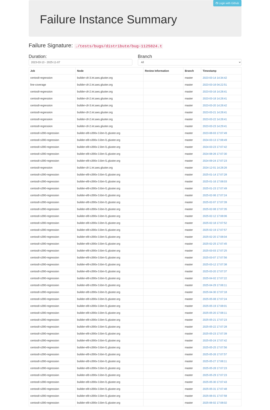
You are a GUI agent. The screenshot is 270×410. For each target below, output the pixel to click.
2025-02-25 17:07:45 (215, 243)
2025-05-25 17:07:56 (215, 347)
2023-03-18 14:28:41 (215, 98)
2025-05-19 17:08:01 (215, 305)
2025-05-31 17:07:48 (215, 388)
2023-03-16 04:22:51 (215, 84)
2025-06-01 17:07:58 (215, 395)
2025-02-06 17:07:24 (215, 195)
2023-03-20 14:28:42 (215, 105)
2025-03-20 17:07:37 (215, 271)
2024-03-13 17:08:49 (215, 139)
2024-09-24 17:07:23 (215, 160)
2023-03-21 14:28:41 (215, 112)
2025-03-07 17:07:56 (215, 257)
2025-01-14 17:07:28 (215, 174)
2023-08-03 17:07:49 (215, 133)
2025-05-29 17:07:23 (215, 375)
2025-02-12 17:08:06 (215, 216)
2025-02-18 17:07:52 (215, 222)
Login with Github (227, 3)
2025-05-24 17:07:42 (215, 340)
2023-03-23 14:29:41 (215, 126)
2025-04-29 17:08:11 (215, 285)
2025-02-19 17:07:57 (215, 229)
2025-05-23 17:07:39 (215, 333)
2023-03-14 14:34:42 (215, 77)
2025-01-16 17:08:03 (215, 181)
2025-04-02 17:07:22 (215, 278)
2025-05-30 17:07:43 (215, 381)
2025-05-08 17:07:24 (215, 299)
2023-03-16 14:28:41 (215, 91)
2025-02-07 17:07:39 (215, 202)
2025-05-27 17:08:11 (215, 361)
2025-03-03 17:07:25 (215, 250)
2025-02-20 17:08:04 (215, 236)
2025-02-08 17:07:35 (215, 209)
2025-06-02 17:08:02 (215, 402)
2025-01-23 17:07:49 (215, 188)
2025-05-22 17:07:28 (215, 326)
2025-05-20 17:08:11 (215, 312)
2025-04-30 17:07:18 (215, 292)
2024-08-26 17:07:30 (215, 153)
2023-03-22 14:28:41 (215, 119)
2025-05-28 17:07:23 (215, 368)
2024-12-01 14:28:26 (215, 167)
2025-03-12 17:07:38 (215, 264)
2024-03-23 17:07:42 (215, 146)
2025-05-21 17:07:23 (215, 319)
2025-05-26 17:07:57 (215, 354)
